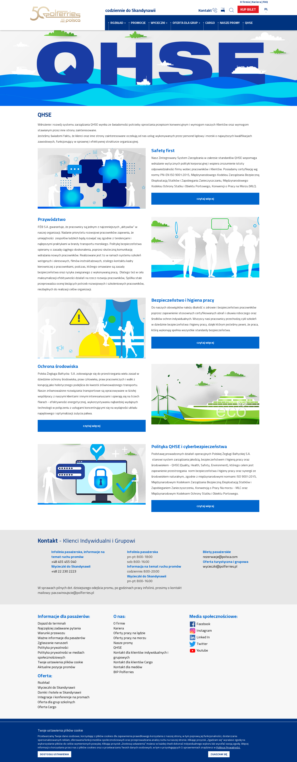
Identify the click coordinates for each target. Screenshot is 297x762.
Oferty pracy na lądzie (129, 633)
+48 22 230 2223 (63, 571)
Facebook (199, 624)
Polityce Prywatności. (228, 747)
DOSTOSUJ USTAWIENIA (54, 754)
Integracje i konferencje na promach (63, 697)
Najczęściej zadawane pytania (59, 628)
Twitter (198, 644)
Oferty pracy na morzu (129, 638)
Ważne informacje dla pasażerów (61, 638)
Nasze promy (230, 23)
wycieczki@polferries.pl (220, 566)
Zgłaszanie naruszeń (53, 643)
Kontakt (208, 10)
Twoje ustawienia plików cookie (60, 662)
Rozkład (43, 682)
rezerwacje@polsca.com (220, 557)
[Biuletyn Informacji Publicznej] (223, 10)
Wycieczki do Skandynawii (56, 687)
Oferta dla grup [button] (186, 23)
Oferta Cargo (47, 707)
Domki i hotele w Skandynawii (59, 692)
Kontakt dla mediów (127, 667)
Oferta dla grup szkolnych (56, 702)
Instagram (200, 630)
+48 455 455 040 (63, 561)
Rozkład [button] (118, 23)
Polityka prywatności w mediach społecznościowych (61, 654)
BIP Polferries (123, 672)
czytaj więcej (205, 198)
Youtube (198, 650)
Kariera (118, 628)
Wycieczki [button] (159, 23)
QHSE (249, 23)
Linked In (199, 637)
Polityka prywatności (53, 647)
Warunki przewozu (51, 633)
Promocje (138, 23)
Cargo (210, 23)
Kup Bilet (248, 9)
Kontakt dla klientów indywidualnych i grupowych (140, 654)
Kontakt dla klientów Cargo (133, 662)
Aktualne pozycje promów (56, 667)
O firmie (119, 623)
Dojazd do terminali (52, 623)
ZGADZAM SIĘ (218, 754)
